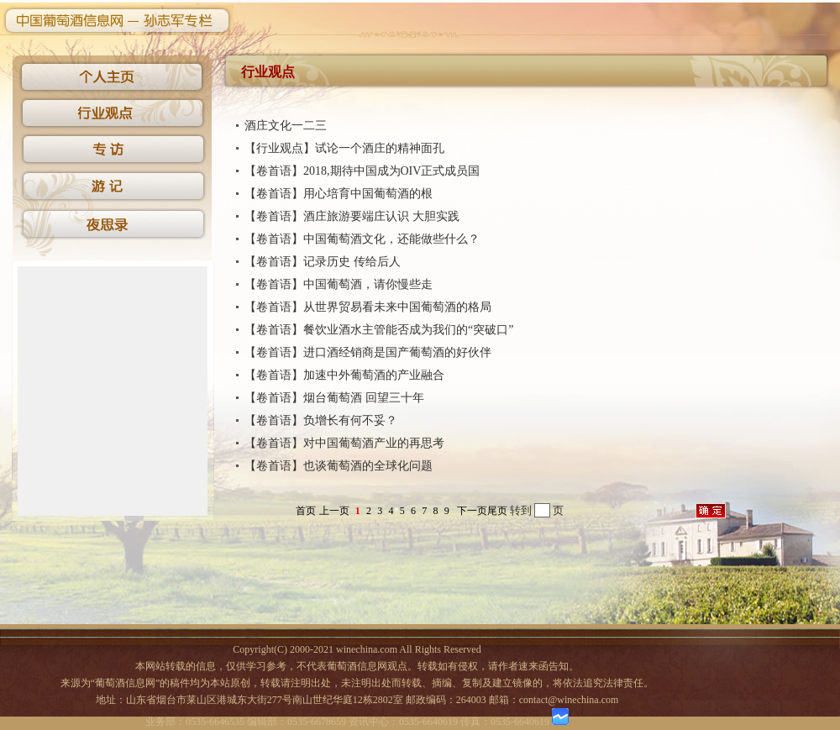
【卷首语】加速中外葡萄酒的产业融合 (344, 375)
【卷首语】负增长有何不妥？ (320, 420)
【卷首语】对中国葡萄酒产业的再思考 (344, 443)
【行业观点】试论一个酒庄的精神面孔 (344, 148)
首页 (306, 511)
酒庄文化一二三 (285, 125)
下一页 (472, 511)
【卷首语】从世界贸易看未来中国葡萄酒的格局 (367, 307)
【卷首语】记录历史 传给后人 (322, 261)
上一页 (334, 511)
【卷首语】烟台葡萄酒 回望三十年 (334, 397)
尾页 (497, 511)
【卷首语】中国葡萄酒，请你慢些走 (338, 284)
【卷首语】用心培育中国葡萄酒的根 (338, 193)
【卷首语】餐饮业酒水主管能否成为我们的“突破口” (378, 329)
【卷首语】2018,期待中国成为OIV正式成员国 (362, 171)
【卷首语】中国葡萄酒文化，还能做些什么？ (362, 239)
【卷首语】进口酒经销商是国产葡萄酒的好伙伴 (367, 352)
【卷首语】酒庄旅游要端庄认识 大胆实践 (351, 216)
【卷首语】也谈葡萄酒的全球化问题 (338, 466)
